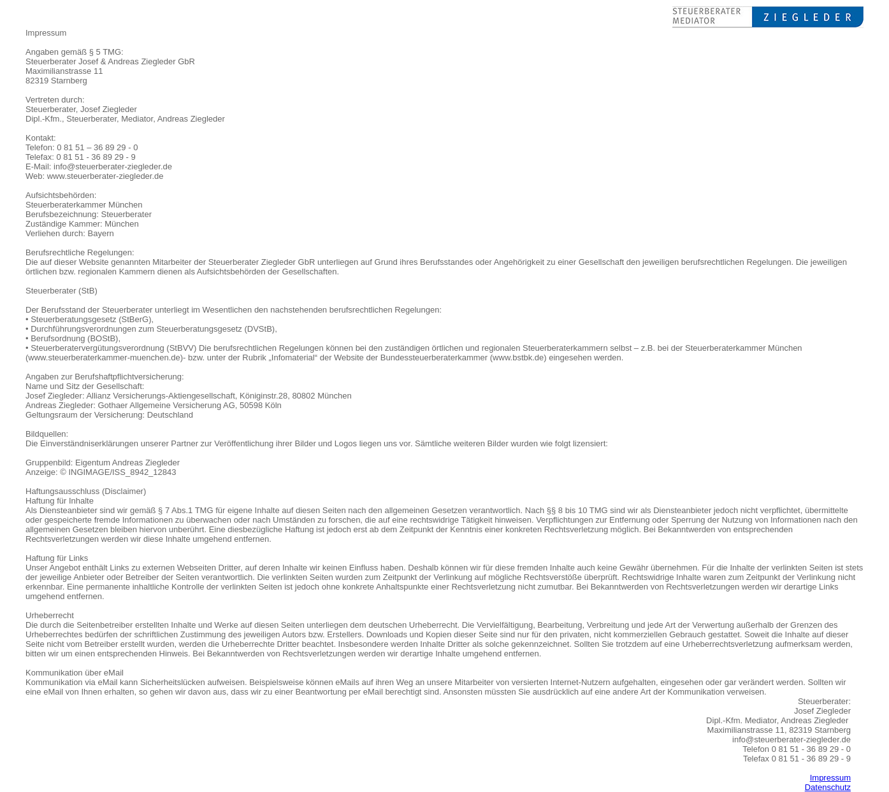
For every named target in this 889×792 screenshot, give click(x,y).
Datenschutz (828, 787)
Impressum (830, 777)
